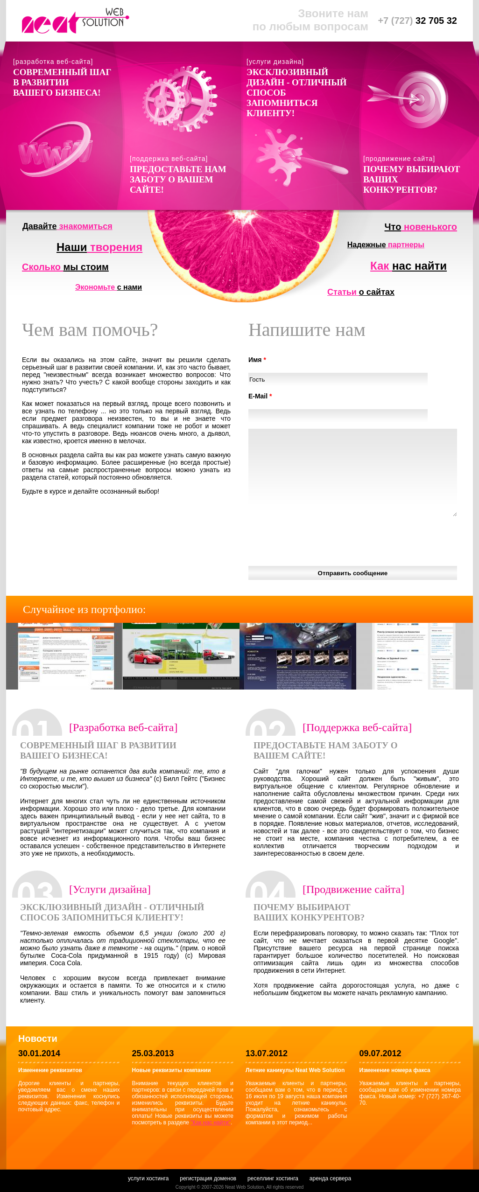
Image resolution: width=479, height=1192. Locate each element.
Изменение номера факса (394, 1070)
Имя (257, 359)
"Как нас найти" (210, 1122)
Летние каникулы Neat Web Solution (295, 1070)
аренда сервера (330, 1178)
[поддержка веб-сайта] (169, 158)
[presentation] (319, 541)
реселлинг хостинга (272, 1178)
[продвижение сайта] (399, 158)
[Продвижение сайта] (353, 889)
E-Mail (260, 396)
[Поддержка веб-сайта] (357, 727)
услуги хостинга (148, 1178)
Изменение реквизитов (50, 1070)
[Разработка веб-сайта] (123, 727)
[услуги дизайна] (275, 61)
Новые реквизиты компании (171, 1070)
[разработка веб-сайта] (53, 61)
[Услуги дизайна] (110, 889)
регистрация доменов (208, 1178)
